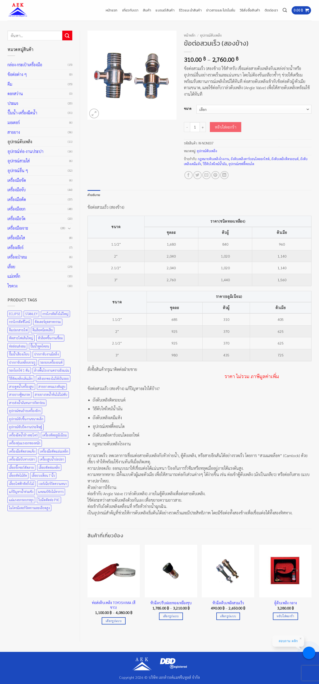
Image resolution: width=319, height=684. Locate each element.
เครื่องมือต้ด (16, 199)
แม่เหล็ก (13, 276)
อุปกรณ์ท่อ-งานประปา (25, 151)
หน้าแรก (112, 10)
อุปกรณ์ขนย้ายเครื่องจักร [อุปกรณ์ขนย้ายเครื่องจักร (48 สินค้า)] (25, 411)
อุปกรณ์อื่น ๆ (17, 170)
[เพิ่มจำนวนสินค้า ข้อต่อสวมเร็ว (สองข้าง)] (203, 127)
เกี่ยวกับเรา (130, 10)
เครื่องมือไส (16, 237)
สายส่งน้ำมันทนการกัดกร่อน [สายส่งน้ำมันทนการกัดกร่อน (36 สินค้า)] (27, 403)
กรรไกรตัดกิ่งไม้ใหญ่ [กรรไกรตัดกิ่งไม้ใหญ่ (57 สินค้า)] (55, 314)
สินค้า (147, 10)
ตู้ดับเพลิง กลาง (285, 603)
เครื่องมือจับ (16, 189)
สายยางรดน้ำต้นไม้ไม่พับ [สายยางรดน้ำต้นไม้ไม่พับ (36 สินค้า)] (51, 394)
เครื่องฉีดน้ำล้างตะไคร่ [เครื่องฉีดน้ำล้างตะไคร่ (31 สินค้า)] (23, 435)
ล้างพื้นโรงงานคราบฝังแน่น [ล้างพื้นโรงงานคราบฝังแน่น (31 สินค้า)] (51, 370)
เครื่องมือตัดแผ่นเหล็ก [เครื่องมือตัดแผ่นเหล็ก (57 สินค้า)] (54, 451)
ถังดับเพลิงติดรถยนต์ (285, 159)
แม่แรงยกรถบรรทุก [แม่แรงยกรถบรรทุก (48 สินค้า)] (21, 500)
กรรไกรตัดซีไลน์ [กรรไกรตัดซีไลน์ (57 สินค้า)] (19, 322)
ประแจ (12, 103)
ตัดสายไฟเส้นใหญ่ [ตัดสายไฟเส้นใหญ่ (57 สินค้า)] (21, 338)
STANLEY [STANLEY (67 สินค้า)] (31, 314)
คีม (9, 84)
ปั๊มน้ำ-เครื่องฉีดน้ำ (22, 112)
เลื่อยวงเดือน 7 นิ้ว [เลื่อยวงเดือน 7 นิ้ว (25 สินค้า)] (43, 475)
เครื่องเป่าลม (17, 257)
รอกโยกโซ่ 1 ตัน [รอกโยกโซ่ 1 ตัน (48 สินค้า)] (19, 370)
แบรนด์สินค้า (165, 10)
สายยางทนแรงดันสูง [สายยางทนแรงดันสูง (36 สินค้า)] (51, 386)
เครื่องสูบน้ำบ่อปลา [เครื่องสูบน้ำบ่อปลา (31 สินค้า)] (52, 459)
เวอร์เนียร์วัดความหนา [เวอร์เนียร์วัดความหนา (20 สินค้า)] (53, 483)
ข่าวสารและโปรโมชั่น (220, 10)
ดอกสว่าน (15, 93)
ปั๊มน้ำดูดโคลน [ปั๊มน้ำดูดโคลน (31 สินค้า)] (39, 346)
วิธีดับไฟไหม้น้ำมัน (215, 164)
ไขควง (12, 285)
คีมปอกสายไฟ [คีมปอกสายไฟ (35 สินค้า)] (18, 330)
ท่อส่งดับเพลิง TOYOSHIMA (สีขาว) (113, 605)
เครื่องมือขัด (16, 180)
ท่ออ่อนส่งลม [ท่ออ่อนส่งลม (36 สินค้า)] (17, 346)
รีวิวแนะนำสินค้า (190, 10)
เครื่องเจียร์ (15, 247)
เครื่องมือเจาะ (17, 228)
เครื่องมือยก (16, 208)
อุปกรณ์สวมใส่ (18, 160)
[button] (301, 10)
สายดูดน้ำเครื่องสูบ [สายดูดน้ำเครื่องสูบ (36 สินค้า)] (21, 386)
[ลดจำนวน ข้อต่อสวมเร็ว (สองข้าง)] (187, 127)
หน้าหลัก (189, 35)
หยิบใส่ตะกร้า (226, 127)
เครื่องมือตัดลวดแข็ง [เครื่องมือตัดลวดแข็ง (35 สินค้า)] (22, 451)
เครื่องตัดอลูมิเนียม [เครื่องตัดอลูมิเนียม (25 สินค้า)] (54, 435)
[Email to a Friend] (206, 175)
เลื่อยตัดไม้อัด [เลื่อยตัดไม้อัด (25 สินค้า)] (18, 475)
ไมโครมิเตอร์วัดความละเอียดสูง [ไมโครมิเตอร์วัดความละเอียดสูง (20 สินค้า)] (29, 508)
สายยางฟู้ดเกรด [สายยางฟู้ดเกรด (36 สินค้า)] (19, 394)
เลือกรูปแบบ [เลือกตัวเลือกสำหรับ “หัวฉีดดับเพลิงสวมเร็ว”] (228, 616)
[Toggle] (69, 228)
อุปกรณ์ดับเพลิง (19, 141)
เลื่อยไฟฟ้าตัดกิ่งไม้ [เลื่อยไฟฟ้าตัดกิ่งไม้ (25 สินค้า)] (21, 483)
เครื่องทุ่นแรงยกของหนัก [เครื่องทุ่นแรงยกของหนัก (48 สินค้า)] (24, 443)
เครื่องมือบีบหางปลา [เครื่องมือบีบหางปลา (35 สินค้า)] (22, 459)
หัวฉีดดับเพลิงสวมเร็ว (228, 603)
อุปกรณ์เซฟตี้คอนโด (241, 164)
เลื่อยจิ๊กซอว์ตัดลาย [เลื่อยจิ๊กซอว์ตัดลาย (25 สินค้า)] (21, 467)
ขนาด (187, 108)
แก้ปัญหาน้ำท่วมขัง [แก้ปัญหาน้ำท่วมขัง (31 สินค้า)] (21, 491)
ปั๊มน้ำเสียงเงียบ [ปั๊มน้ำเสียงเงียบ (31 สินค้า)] (19, 354)
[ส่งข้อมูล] (67, 35)
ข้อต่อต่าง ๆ (17, 74)
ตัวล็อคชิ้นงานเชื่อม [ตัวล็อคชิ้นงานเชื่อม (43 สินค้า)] (50, 338)
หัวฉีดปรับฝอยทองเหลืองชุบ (171, 603)
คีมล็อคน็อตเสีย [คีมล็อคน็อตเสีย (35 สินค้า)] (42, 330)
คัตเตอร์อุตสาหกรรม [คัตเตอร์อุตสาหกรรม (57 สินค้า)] (48, 322)
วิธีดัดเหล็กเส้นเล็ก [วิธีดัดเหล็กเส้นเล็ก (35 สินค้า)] (21, 378)
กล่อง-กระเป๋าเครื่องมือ (24, 64)
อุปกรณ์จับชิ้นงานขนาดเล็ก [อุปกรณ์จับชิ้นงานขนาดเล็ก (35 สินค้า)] (26, 419)
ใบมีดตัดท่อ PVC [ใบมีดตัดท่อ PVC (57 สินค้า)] (49, 500)
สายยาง (13, 132)
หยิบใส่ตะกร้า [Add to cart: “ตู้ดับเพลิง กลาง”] (285, 616)
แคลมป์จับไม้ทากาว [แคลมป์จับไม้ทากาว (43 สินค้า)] (51, 491)
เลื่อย (11, 266)
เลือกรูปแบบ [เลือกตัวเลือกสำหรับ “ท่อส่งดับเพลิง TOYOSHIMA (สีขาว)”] (114, 621)
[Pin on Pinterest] (215, 175)
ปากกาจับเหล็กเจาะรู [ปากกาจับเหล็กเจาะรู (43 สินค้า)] (22, 362)
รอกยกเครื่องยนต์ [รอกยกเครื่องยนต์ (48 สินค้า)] (51, 362)
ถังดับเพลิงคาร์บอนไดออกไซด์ (250, 159)
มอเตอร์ (13, 122)
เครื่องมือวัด (16, 218)
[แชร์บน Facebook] (188, 175)
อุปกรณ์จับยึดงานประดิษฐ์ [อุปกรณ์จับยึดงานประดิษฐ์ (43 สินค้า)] (25, 427)
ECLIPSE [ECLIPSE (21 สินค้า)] (14, 314)
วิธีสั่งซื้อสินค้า (250, 10)
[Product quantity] (195, 127)
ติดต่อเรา (271, 10)
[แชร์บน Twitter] (197, 175)
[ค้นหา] (285, 10)
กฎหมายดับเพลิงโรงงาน (213, 159)
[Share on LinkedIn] (224, 175)
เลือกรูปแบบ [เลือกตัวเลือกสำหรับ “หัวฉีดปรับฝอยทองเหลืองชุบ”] (171, 616)
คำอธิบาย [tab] (93, 195)
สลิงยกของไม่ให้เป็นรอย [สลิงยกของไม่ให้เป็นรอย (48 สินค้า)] (53, 378)
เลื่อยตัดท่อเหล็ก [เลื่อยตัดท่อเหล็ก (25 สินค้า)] (49, 467)
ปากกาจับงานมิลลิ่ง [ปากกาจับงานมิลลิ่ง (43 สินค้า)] (46, 354)
